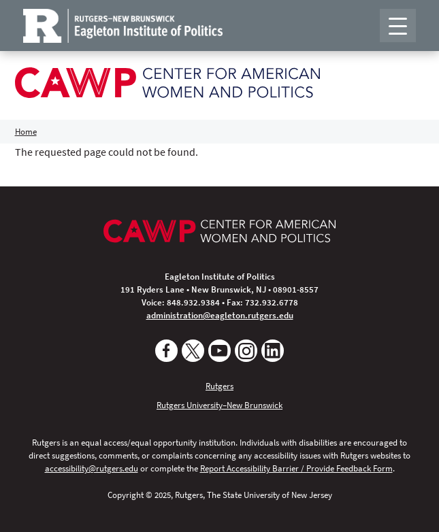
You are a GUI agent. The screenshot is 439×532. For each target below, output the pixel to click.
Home (26, 131)
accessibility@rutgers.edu (91, 468)
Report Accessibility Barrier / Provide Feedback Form (296, 468)
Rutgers (219, 385)
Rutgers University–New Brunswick (219, 404)
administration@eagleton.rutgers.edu (219, 315)
